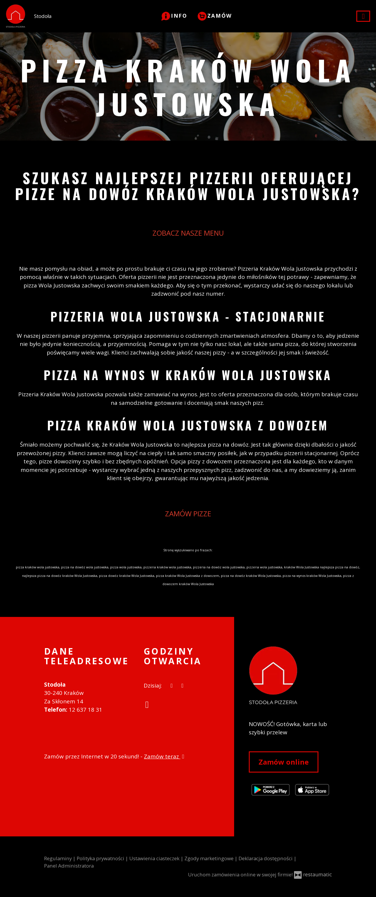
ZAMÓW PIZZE (188, 513)
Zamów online (283, 762)
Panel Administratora (69, 865)
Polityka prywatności (101, 858)
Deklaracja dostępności (266, 858)
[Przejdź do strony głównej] (290, 675)
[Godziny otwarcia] (182, 685)
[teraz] (172, 685)
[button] (174, 15)
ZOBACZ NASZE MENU (188, 233)
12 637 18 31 (85, 709)
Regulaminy (58, 858)
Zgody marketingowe (209, 858)
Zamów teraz (165, 756)
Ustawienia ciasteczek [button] (155, 858)
